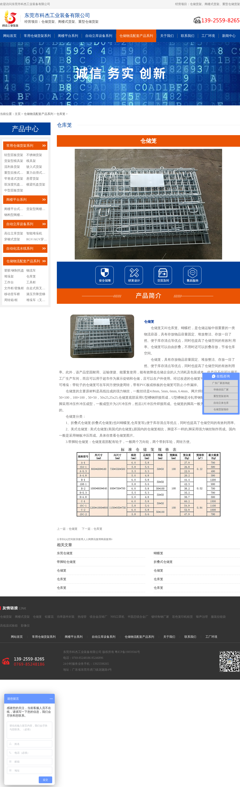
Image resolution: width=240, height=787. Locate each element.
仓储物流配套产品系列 (136, 36)
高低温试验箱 (9, 625)
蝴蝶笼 (158, 553)
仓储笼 (73, 528)
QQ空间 (68, 539)
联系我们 (187, 36)
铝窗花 (49, 616)
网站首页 (10, 36)
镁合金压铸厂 (98, 616)
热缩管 (82, 616)
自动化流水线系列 (19, 248)
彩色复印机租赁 (182, 616)
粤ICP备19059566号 (127, 652)
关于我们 (167, 36)
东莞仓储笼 (65, 553)
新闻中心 (229, 36)
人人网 (87, 539)
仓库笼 (60, 114)
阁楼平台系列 (68, 36)
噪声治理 (202, 616)
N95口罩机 (117, 616)
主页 (18, 114)
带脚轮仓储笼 (66, 562)
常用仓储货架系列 (37, 36)
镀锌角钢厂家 (160, 616)
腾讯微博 (96, 539)
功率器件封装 (66, 616)
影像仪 (25, 625)
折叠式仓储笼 (163, 562)
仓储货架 (6, 616)
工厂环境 (208, 36)
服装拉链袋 (218, 616)
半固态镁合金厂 (138, 616)
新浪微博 (78, 539)
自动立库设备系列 (98, 36)
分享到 (60, 539)
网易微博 (106, 539)
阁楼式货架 (22, 616)
